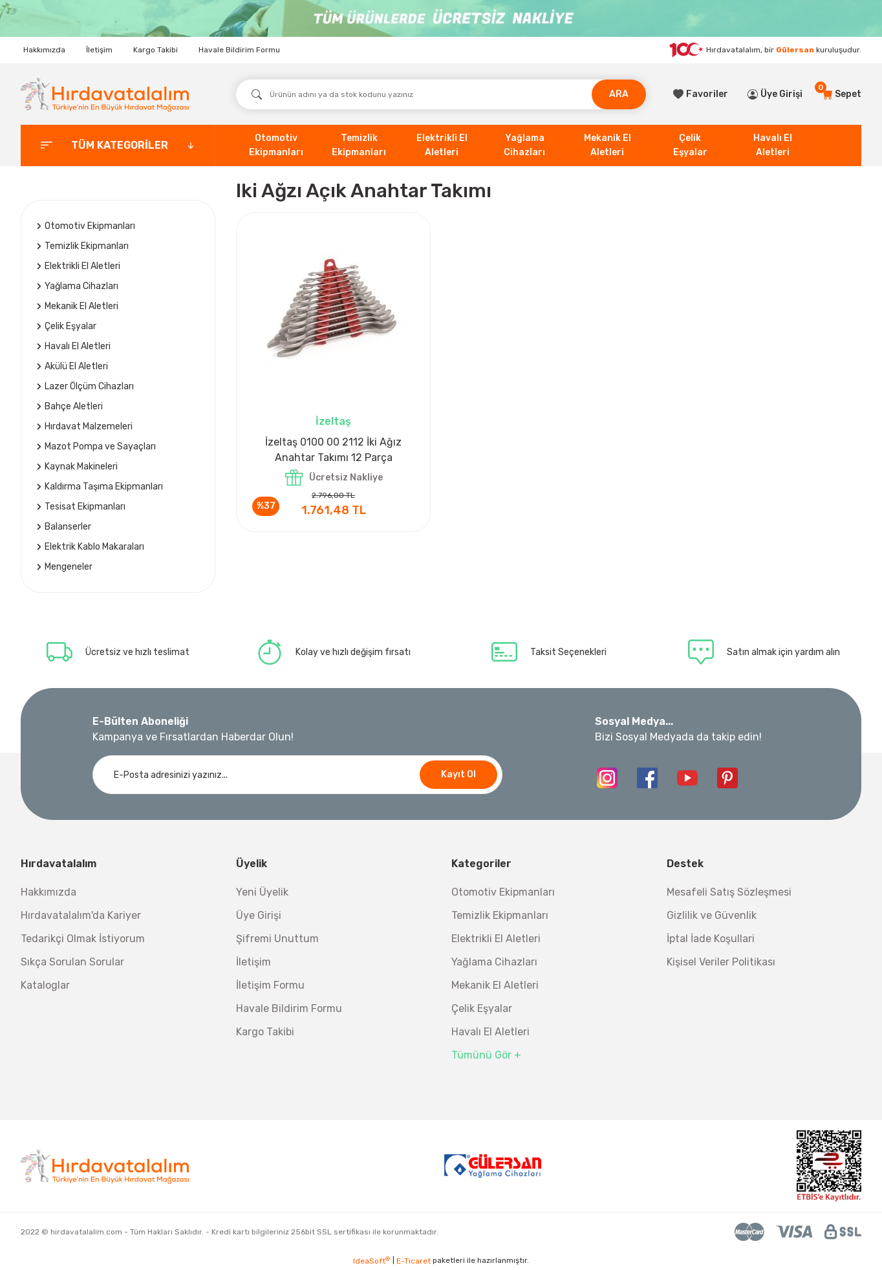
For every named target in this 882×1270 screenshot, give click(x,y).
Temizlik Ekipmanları (499, 915)
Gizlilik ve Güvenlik (712, 915)
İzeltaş (333, 421)
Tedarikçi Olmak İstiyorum (83, 938)
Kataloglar (45, 985)
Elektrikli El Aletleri (496, 938)
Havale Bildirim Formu (239, 49)
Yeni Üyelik (262, 892)
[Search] (441, 94)
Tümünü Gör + (486, 1055)
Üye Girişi (258, 915)
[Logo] (105, 94)
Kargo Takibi (155, 49)
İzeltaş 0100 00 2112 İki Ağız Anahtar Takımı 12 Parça (333, 450)
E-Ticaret (413, 1260)
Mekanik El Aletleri (495, 985)
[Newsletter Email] (297, 774)
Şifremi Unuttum (277, 938)
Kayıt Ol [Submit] (458, 774)
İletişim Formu (270, 985)
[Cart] (841, 94)
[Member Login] (775, 94)
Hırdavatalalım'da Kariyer (81, 915)
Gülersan (795, 49)
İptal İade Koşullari (711, 938)
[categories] (118, 145)
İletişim (99, 49)
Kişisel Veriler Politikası (721, 962)
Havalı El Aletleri (490, 1032)
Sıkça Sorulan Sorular (72, 962)
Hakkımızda (44, 49)
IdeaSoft (371, 1261)
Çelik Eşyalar (481, 1008)
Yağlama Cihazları (494, 962)
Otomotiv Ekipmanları (503, 892)
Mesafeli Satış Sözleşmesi (729, 892)
